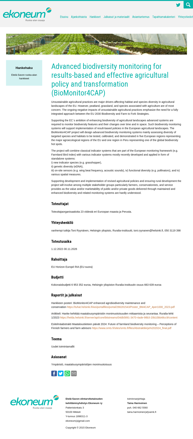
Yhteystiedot (185, 17)
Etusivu (64, 17)
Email (74, 373)
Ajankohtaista (79, 17)
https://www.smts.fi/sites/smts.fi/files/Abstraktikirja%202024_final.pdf (132, 328)
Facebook (54, 373)
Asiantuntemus (140, 17)
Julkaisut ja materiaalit (116, 17)
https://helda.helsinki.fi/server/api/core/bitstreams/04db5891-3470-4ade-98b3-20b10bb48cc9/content (119, 317)
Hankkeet (95, 17)
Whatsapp (67, 373)
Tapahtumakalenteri (163, 17)
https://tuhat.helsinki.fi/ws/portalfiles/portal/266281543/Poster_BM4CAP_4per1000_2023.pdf (121, 306)
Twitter (178, 5)
